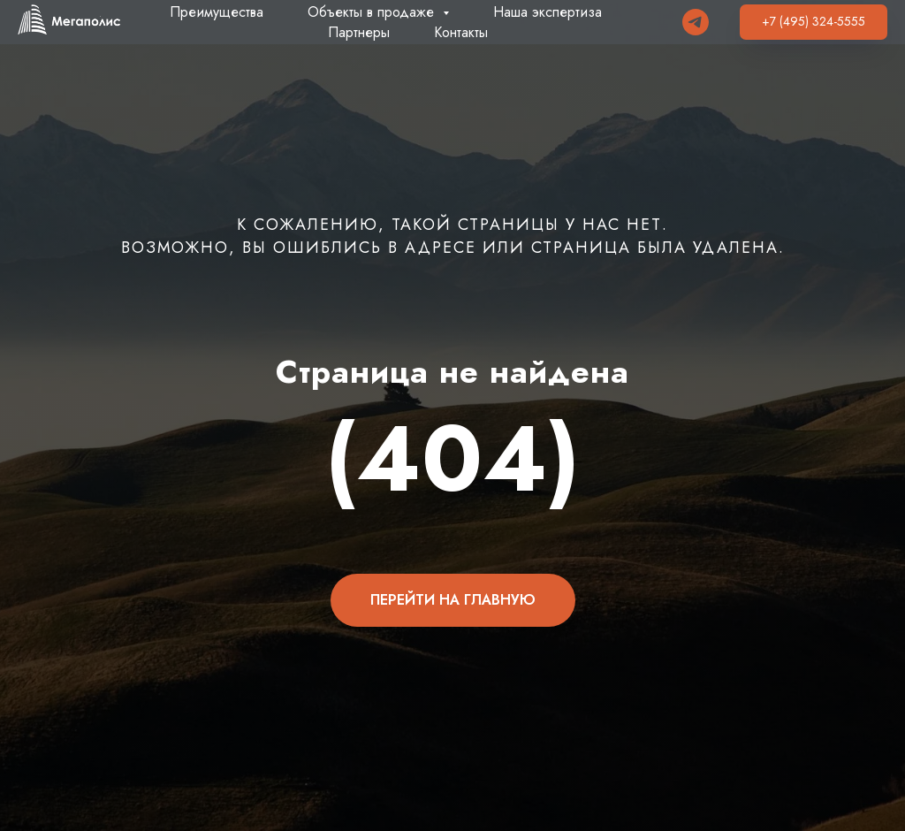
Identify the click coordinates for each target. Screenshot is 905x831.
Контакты (461, 32)
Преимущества (216, 12)
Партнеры (359, 32)
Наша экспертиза (547, 12)
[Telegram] (695, 22)
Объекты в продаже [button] (373, 12)
